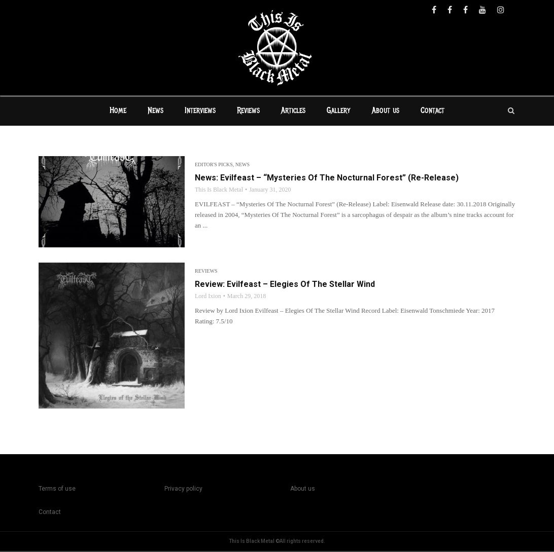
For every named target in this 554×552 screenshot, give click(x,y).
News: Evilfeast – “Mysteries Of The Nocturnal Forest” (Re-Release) (327, 178)
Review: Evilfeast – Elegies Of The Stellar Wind (285, 285)
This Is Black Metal (219, 190)
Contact (432, 111)
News (155, 111)
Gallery (339, 111)
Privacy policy (183, 489)
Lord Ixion (208, 297)
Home (118, 111)
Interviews (200, 111)
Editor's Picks (214, 165)
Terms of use (57, 489)
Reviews (248, 111)
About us (385, 111)
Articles (293, 111)
